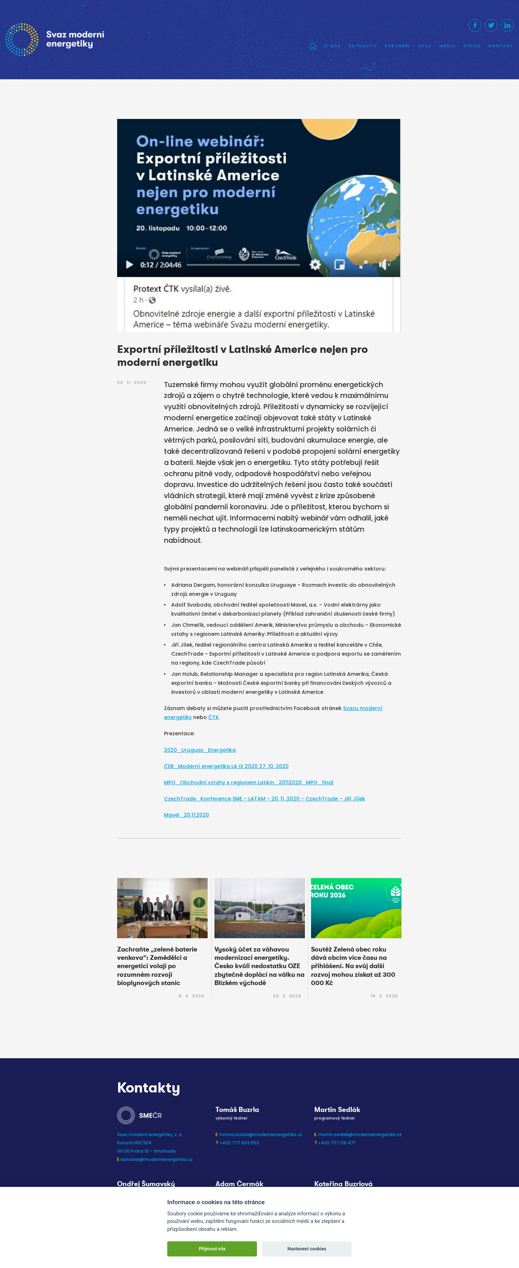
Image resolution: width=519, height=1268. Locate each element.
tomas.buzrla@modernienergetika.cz (260, 1134)
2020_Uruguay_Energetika (200, 750)
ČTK (213, 717)
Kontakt (501, 46)
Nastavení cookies (306, 1248)
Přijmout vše (212, 1248)
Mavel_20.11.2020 (186, 815)
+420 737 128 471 (336, 1143)
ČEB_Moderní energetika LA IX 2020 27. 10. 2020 (226, 766)
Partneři (398, 46)
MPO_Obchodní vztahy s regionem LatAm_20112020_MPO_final (248, 782)
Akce (425, 46)
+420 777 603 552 (239, 1143)
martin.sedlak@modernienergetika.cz (360, 1134)
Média (447, 46)
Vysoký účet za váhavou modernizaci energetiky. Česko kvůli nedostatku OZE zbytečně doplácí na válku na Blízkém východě (259, 966)
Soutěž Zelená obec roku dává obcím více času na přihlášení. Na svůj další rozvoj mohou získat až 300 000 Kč (353, 966)
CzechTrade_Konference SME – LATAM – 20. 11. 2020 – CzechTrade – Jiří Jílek (264, 798)
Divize (472, 46)
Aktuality (363, 46)
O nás (332, 46)
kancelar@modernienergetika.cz (157, 1159)
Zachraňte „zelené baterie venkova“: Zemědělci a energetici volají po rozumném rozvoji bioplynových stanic (157, 966)
